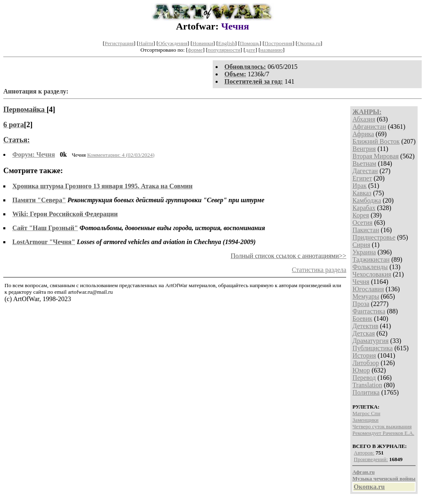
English (226, 43)
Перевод (364, 377)
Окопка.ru (308, 43)
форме (195, 50)
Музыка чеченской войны (383, 478)
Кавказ (361, 193)
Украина (364, 252)
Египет (362, 178)
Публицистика (372, 348)
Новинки (203, 43)
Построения (278, 43)
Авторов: (364, 453)
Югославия (368, 289)
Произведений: (371, 459)
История (364, 355)
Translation (367, 384)
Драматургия (370, 340)
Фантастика (368, 311)
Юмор (361, 370)
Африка (363, 133)
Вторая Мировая (375, 156)
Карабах (363, 207)
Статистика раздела (319, 269)
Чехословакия (371, 274)
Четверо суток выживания (381, 426)
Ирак (359, 185)
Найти (146, 43)
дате (250, 50)
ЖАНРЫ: (366, 111)
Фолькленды (370, 266)
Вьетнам (364, 163)
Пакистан (365, 229)
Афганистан (369, 126)
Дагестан (365, 170)
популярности (224, 50)
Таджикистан (371, 259)
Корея (360, 215)
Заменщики (365, 420)
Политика (365, 392)
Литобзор (365, 362)
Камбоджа (366, 200)
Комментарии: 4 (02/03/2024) (120, 155)
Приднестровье (373, 237)
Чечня (360, 281)
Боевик (362, 318)
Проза (360, 303)
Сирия (361, 244)
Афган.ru (363, 472)
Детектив (365, 325)
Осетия (362, 222)
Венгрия (364, 148)
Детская (363, 333)
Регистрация (119, 43)
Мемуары (365, 296)
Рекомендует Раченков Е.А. (383, 433)
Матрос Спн (366, 413)
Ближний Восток (376, 141)
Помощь (249, 43)
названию (271, 50)
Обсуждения (172, 43)
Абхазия (363, 119)
